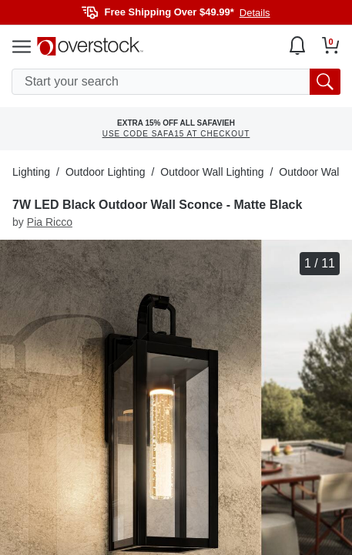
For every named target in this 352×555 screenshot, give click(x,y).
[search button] (325, 82)
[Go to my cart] (331, 45)
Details (255, 12)
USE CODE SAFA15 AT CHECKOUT (176, 134)
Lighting (31, 172)
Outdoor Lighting (105, 172)
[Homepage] (90, 46)
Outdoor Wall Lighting (211, 172)
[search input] (176, 82)
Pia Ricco (49, 222)
